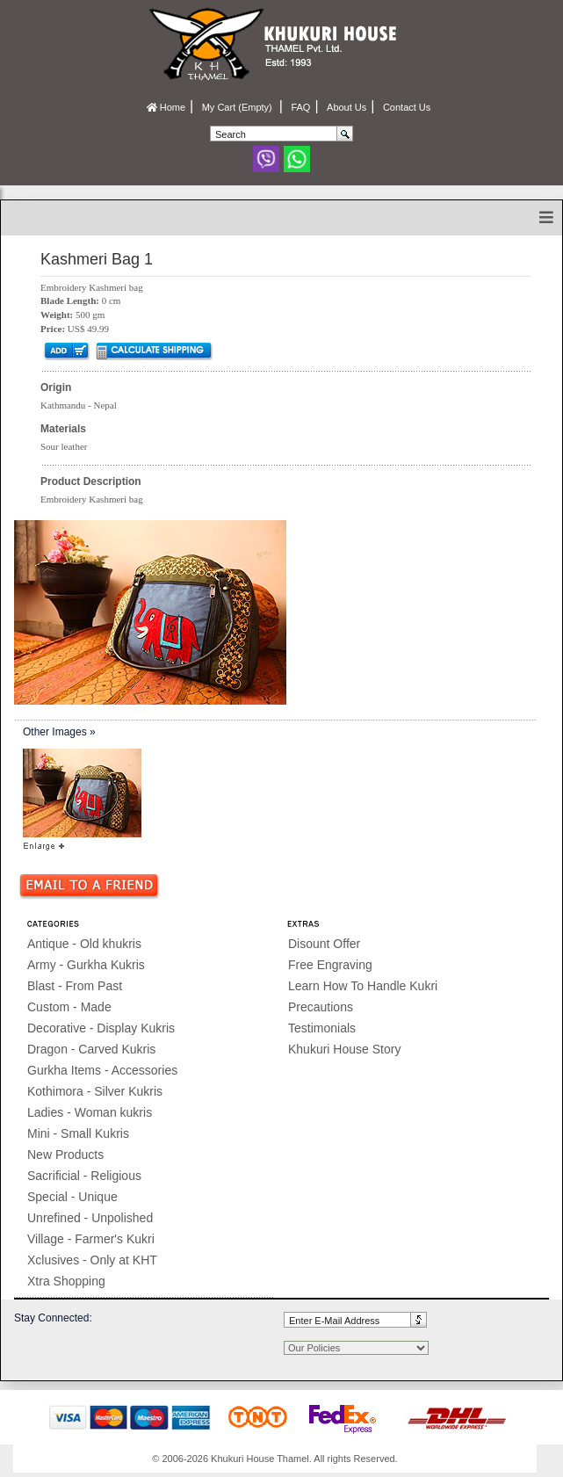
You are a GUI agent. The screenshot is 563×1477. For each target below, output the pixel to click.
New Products (65, 1155)
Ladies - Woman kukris (89, 1112)
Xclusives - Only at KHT (92, 1260)
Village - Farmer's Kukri (91, 1239)
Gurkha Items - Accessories (102, 1070)
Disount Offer (324, 944)
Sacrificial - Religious (84, 1176)
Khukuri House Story (344, 1049)
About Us (346, 107)
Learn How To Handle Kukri (362, 986)
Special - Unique (72, 1197)
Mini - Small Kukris (78, 1133)
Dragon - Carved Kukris (91, 1049)
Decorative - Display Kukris (101, 1028)
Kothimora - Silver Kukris (94, 1091)
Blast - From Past (74, 986)
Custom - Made (69, 1007)
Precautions (320, 1007)
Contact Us (406, 107)
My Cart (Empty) (238, 107)
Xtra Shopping (66, 1281)
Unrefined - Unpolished (90, 1218)
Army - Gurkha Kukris (86, 965)
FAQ (300, 107)
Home (166, 107)
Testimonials (322, 1028)
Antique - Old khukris (84, 944)
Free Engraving (330, 965)
